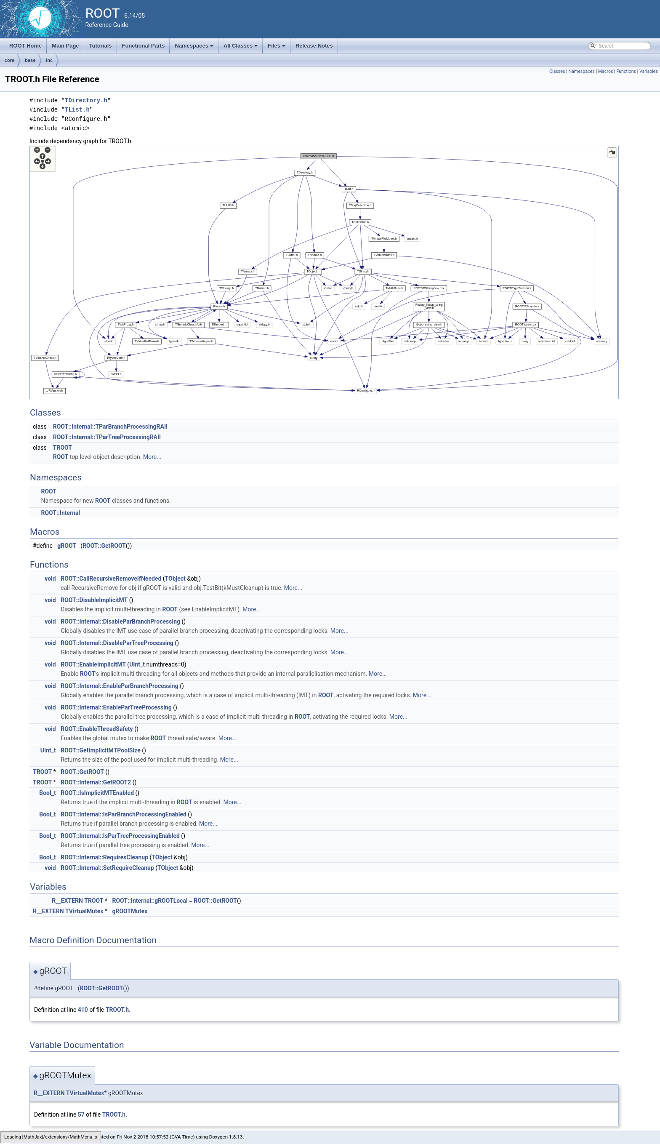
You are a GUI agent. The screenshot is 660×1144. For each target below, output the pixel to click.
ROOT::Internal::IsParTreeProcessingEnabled (120, 835)
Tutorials (100, 46)
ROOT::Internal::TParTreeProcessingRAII (107, 437)
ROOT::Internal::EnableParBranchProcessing (119, 686)
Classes (557, 71)
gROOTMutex (129, 911)
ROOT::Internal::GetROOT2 (96, 782)
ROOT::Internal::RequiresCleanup (104, 857)
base (30, 60)
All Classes (241, 48)
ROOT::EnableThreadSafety (97, 728)
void (50, 578)
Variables (648, 71)
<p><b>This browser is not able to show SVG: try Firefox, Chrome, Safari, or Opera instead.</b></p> (324, 272)
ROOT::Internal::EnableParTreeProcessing (116, 707)
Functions (626, 71)
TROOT (62, 447)
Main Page (65, 46)
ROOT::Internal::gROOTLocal (149, 900)
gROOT (66, 545)
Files (277, 48)
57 (81, 1114)
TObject (175, 578)
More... (152, 456)
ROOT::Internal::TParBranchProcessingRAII (110, 426)
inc (49, 60)
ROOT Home (25, 46)
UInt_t (137, 664)
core (9, 60)
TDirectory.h (86, 100)
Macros (605, 71)
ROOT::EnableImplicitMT (93, 664)
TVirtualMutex (84, 911)
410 (83, 1009)
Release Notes (314, 46)
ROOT (61, 456)
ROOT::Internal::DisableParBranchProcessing (120, 621)
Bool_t (47, 792)
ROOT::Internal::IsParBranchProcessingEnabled (123, 814)
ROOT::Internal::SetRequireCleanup (107, 867)
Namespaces (195, 48)
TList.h (77, 110)
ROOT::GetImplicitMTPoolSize (101, 750)
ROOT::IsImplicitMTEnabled (97, 792)
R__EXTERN (67, 900)
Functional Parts (143, 46)
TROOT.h (117, 1009)
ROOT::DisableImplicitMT (94, 600)
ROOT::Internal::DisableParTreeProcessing (117, 643)
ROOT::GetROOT (104, 545)
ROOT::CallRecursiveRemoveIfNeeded (111, 578)
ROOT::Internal (60, 512)
